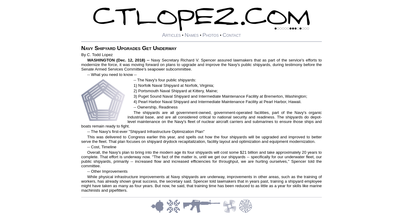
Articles (171, 35)
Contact (232, 35)
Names (192, 35)
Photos (210, 35)
